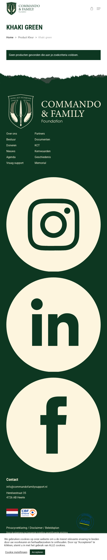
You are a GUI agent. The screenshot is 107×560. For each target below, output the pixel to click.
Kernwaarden (43, 151)
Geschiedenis (43, 157)
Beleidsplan (52, 527)
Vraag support (14, 163)
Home (9, 37)
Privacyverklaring (16, 527)
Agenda (11, 157)
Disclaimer (36, 527)
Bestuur (11, 139)
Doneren (11, 145)
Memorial (40, 163)
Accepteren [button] (37, 552)
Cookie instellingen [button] (16, 552)
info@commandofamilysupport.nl (26, 486)
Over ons (11, 133)
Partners (40, 133)
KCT (37, 145)
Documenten (42, 139)
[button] (98, 8)
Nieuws (10, 151)
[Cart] (91, 8)
